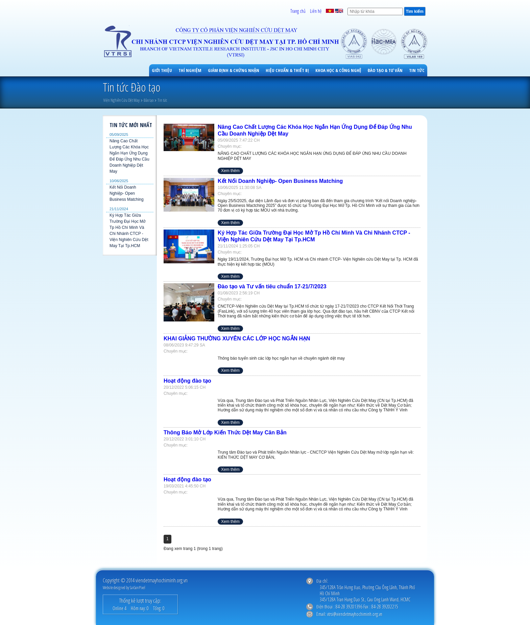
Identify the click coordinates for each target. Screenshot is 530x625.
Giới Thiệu (162, 70)
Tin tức (417, 70)
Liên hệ (315, 11)
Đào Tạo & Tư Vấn (385, 70)
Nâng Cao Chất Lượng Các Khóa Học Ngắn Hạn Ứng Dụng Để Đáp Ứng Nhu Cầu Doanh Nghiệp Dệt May (129, 156)
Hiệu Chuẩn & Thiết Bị (287, 70)
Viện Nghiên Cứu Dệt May (121, 100)
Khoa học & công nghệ (338, 70)
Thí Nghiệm (189, 70)
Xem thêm (230, 170)
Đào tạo (148, 100)
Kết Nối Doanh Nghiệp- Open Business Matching (127, 193)
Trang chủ (298, 11)
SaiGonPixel (137, 588)
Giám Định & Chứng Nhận (233, 70)
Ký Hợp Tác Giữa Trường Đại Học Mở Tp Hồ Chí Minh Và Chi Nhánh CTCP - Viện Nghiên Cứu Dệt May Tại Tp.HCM (129, 230)
